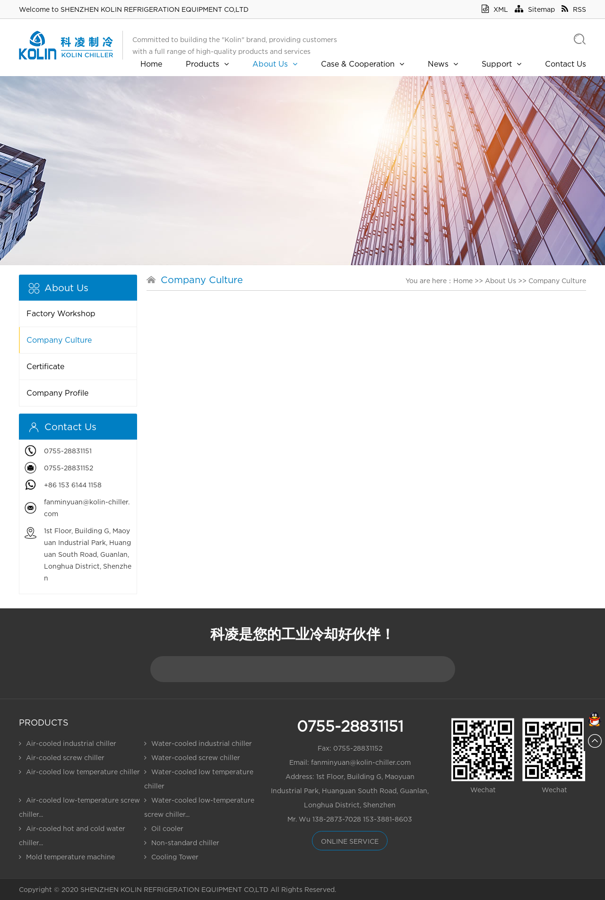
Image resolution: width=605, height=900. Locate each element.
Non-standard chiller (181, 842)
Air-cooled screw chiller (61, 757)
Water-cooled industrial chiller (198, 743)
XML (495, 9)
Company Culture (59, 340)
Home (151, 64)
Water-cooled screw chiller (192, 757)
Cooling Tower (171, 856)
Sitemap (535, 9)
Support (501, 64)
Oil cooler (163, 828)
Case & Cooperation (362, 64)
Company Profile (57, 393)
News (443, 64)
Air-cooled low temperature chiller (79, 771)
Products (207, 64)
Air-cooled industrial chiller (67, 743)
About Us (274, 64)
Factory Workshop (60, 313)
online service (350, 841)
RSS (574, 9)
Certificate (45, 366)
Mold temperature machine (67, 856)
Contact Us (565, 64)
